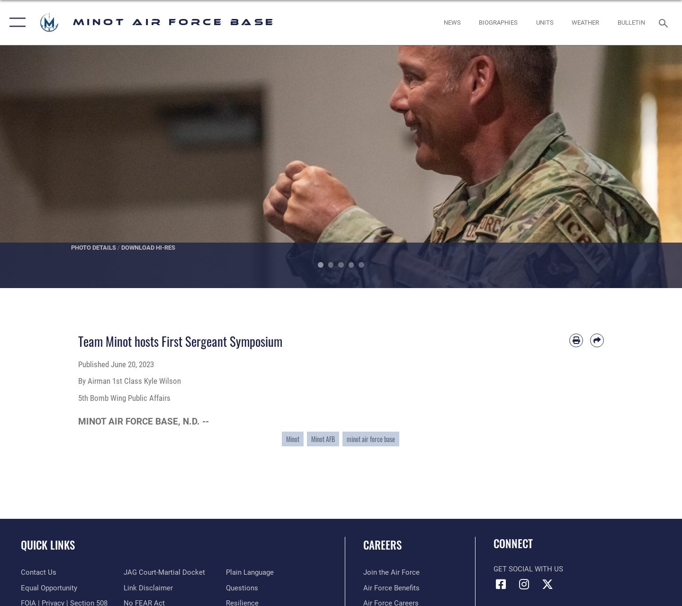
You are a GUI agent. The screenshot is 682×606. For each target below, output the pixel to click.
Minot (292, 439)
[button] (15, 22)
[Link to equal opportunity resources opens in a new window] (49, 588)
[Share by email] (597, 340)
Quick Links (48, 545)
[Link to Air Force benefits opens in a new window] (391, 588)
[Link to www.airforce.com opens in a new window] (391, 572)
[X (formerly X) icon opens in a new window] (547, 584)
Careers (382, 545)
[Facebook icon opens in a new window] (501, 584)
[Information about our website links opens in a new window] (148, 588)
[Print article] (576, 340)
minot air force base (371, 439)
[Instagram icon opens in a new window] (524, 584)
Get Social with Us (528, 569)
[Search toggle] (664, 22)
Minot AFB (323, 439)
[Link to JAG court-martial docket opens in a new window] (164, 572)
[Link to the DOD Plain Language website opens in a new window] (250, 572)
